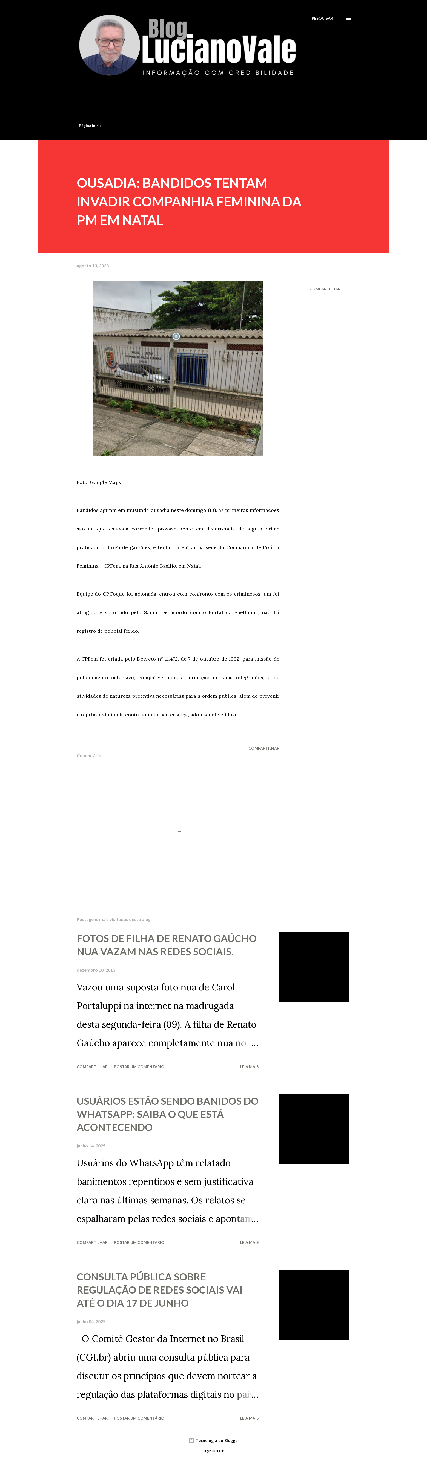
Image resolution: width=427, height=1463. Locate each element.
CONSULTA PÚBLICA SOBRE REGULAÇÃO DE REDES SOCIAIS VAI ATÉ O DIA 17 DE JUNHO (160, 1290)
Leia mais (249, 1066)
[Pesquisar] (322, 18)
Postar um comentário (139, 1066)
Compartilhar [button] (324, 288)
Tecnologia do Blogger (213, 1440)
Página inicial (91, 125)
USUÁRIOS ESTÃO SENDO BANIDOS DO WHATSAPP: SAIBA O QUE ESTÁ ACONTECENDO (168, 1114)
